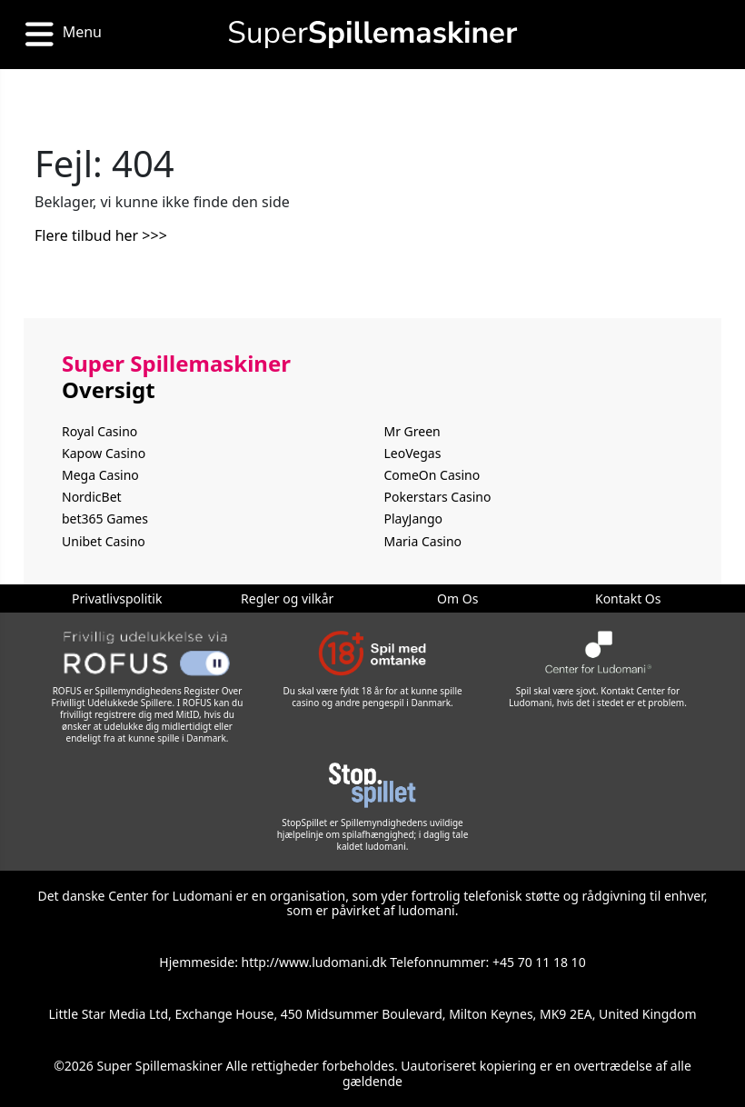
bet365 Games (105, 518)
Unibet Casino (103, 541)
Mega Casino (100, 475)
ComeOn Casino (432, 475)
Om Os (457, 598)
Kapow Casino (103, 453)
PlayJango (413, 518)
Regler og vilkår (287, 598)
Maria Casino (423, 541)
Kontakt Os (628, 598)
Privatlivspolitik (117, 598)
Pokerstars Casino (438, 496)
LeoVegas (413, 453)
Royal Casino (99, 431)
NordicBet (92, 496)
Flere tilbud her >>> (101, 235)
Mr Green (412, 431)
